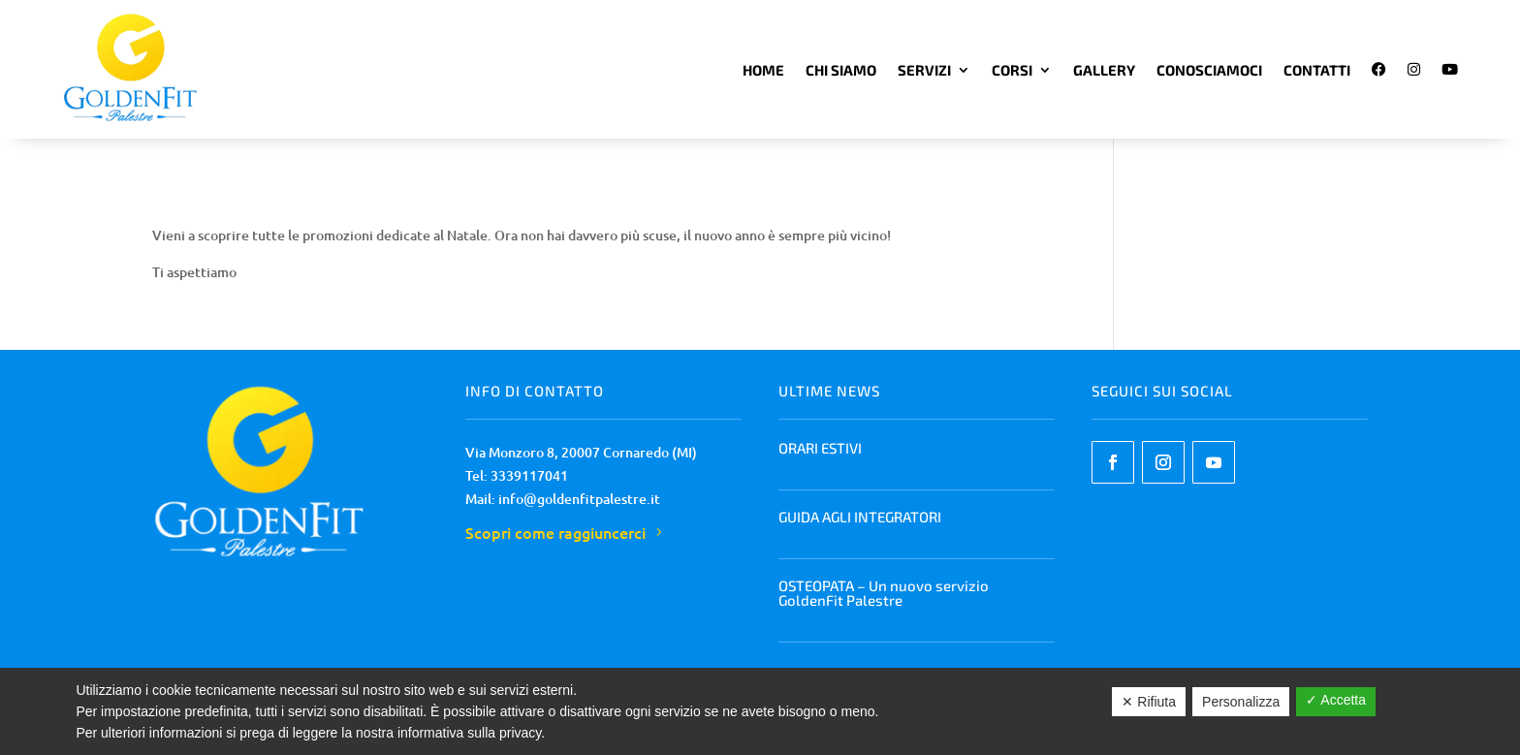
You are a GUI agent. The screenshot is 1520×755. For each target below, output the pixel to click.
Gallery (1104, 70)
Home (763, 70)
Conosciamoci (1209, 70)
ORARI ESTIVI (820, 447)
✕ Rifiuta (1149, 701)
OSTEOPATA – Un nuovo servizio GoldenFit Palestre (883, 593)
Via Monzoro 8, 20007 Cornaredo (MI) (581, 452)
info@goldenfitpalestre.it (579, 498)
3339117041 (529, 475)
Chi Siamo (841, 70)
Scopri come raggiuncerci (555, 532)
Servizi (924, 70)
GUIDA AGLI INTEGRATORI (859, 516)
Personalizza (1241, 701)
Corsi (1012, 70)
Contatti (1316, 70)
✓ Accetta (1336, 700)
